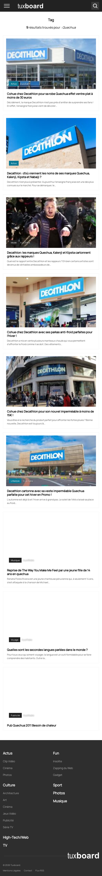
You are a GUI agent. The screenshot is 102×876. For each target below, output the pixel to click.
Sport (57, 785)
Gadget (57, 775)
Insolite (57, 761)
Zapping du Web (63, 768)
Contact (28, 870)
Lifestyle (15, 480)
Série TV (8, 827)
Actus (14, 83)
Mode (14, 242)
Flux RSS (39, 870)
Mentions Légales (12, 870)
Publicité (15, 715)
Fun (56, 753)
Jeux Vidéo (9, 813)
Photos (7, 775)
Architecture (11, 793)
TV (5, 845)
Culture (9, 785)
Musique (15, 560)
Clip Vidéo (9, 761)
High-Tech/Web (16, 837)
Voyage (14, 639)
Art (5, 800)
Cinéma (7, 768)
